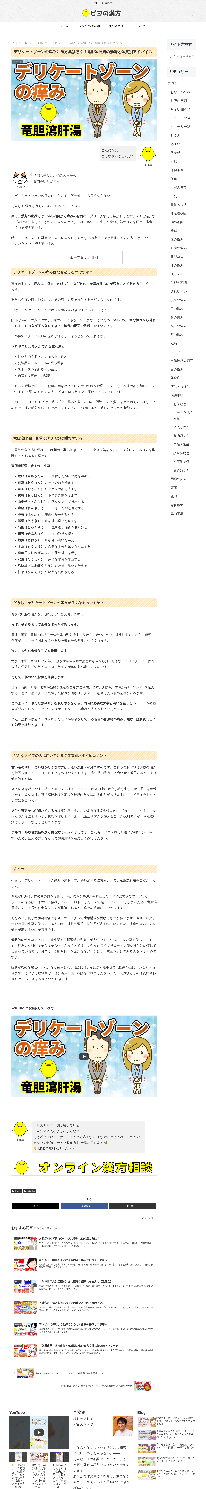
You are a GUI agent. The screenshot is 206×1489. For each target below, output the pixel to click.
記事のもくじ (80, 257)
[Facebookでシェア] (84, 1206)
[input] (181, 56)
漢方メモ (17, 1191)
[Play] (84, 1056)
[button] (132, 1206)
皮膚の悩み (29, 1191)
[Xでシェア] (35, 1206)
